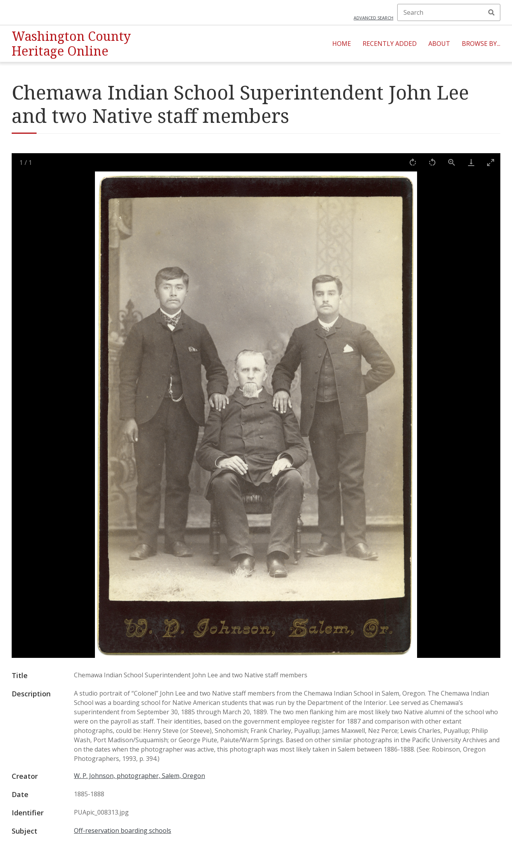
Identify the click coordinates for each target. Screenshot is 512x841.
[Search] (448, 12)
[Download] (471, 162)
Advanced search (373, 18)
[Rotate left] (432, 162)
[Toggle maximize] (490, 162)
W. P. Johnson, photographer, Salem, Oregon (139, 775)
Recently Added (390, 43)
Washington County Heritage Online (71, 43)
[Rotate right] (413, 162)
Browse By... (481, 43)
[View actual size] (451, 162)
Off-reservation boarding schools (122, 830)
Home (341, 43)
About (439, 43)
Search (491, 12)
